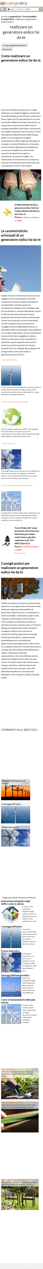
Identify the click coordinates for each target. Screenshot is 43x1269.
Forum (11, 9)
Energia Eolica (7, 19)
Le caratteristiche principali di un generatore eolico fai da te (21, 235)
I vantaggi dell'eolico (11, 804)
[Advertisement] (21, 85)
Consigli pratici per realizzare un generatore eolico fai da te (19, 567)
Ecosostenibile (29, 16)
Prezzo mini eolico (10, 827)
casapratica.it (15, 16)
